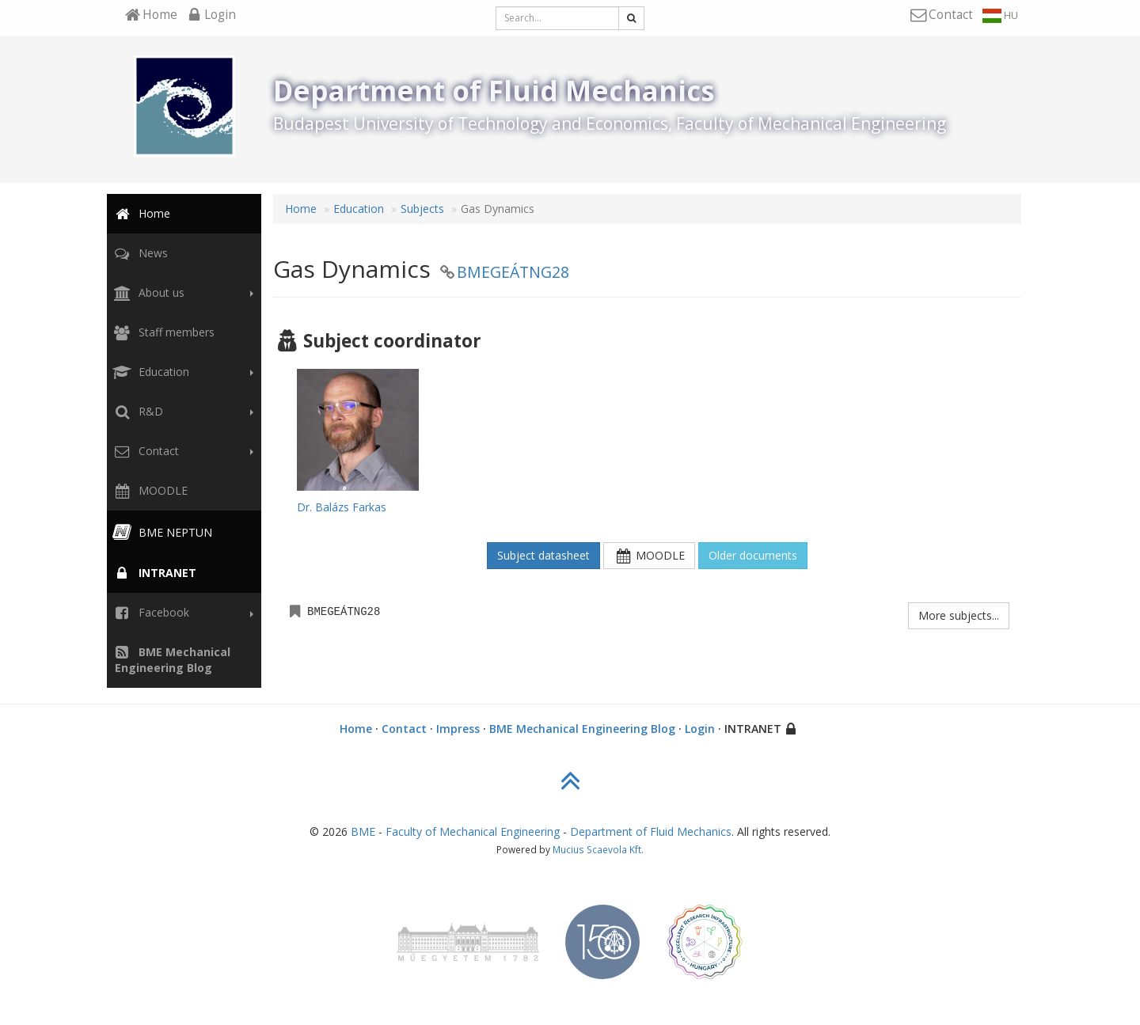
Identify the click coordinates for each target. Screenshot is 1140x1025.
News (139, 252)
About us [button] (181, 293)
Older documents (753, 555)
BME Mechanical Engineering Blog (582, 728)
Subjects (422, 208)
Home (140, 213)
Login (700, 728)
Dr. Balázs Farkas (341, 506)
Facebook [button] (181, 613)
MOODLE (148, 490)
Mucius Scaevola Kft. (598, 849)
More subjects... (958, 615)
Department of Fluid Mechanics (651, 831)
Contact (404, 728)
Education (358, 208)
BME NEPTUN (161, 531)
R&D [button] (181, 411)
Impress (458, 728)
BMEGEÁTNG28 (513, 272)
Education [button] (181, 372)
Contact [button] (181, 451)
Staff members (162, 332)
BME (363, 831)
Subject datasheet (543, 555)
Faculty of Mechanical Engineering (473, 831)
